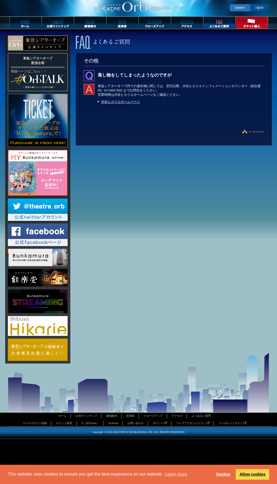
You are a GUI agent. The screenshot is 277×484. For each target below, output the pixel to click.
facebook (113, 423)
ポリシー (160, 423)
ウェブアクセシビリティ (193, 423)
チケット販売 (64, 423)
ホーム (62, 415)
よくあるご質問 (201, 415)
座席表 (130, 415)
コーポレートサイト (233, 423)
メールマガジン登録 (35, 423)
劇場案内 (111, 415)
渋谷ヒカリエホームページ (120, 102)
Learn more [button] (176, 474)
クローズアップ (153, 415)
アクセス (177, 415)
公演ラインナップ (86, 415)
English (259, 7)
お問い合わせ (135, 423)
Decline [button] (223, 474)
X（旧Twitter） (90, 423)
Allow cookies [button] (253, 474)
